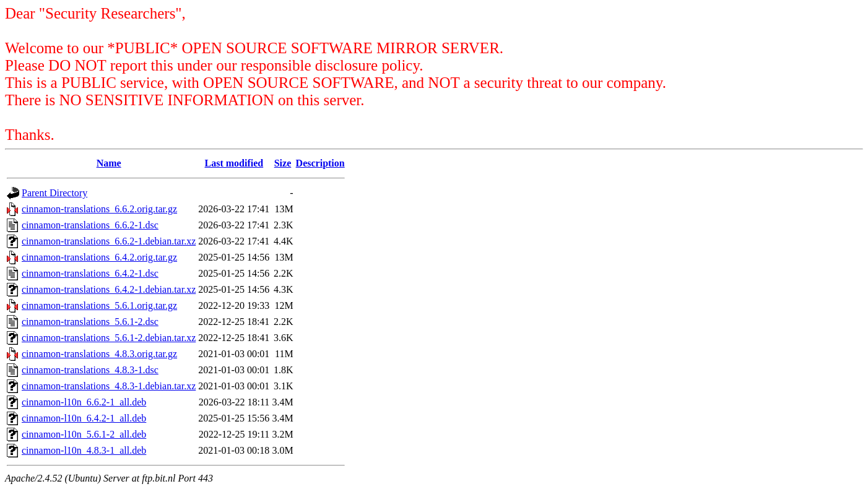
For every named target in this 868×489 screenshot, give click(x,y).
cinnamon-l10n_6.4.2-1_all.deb (84, 418)
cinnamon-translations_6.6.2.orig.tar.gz (99, 209)
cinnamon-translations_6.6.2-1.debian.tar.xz (109, 241)
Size (283, 163)
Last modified (233, 163)
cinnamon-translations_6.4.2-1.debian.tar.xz (109, 289)
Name (109, 163)
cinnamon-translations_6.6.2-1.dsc (90, 225)
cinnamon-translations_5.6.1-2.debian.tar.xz (109, 337)
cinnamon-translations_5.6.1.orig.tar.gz (99, 305)
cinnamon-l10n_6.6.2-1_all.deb (84, 402)
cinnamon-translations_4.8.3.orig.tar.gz (99, 353)
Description (320, 163)
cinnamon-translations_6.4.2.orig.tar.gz (99, 257)
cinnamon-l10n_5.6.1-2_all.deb (84, 434)
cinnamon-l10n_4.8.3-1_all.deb (84, 450)
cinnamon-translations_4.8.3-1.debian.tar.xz (109, 386)
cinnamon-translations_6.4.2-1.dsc (90, 273)
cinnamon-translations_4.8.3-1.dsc (90, 370)
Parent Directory (54, 193)
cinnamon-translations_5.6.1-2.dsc (90, 321)
